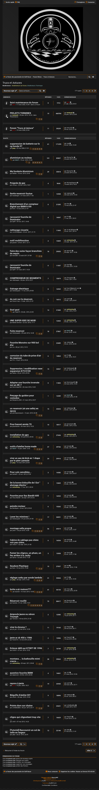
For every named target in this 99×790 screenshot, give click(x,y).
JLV (68, 672)
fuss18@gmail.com (73, 288)
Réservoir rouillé (18, 601)
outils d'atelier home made (23, 446)
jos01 (68, 299)
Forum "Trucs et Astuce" (22, 128)
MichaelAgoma (71, 183)
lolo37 (17, 160)
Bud (13, 568)
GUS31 (14, 650)
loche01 (14, 474)
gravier (14, 242)
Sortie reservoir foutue (21, 193)
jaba (13, 734)
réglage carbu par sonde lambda (26, 577)
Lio (13, 347)
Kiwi (13, 208)
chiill (13, 721)
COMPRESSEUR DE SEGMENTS (25, 278)
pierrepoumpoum (17, 413)
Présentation (14, 117)
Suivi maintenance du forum (24, 102)
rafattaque (15, 280)
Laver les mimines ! (19, 517)
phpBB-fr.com (53, 783)
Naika (14, 373)
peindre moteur (17, 506)
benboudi (15, 115)
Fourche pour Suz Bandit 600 (24, 495)
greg (13, 148)
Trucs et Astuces (12, 82)
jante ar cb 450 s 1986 (21, 638)
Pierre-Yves (16, 301)
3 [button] (89, 91)
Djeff (13, 221)
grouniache (15, 426)
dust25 (17, 591)
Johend (69, 342)
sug (68, 143)
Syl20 (68, 540)
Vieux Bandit (16, 498)
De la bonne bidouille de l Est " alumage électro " (25, 483)
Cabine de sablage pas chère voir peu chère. (24, 541)
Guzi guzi (14, 310)
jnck (13, 130)
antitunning (70, 240)
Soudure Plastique (19, 566)
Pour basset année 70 (21, 424)
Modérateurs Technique (35, 85)
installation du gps (19, 435)
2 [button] (86, 91)
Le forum (37, 104)
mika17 (14, 544)
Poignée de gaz (17, 183)
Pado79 (17, 312)
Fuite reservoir (17, 331)
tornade (69, 446)
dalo (13, 104)
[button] (95, 90)
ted (68, 565)
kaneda (14, 603)
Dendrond (70, 600)
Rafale (14, 173)
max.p (69, 589)
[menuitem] (17, 2)
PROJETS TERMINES (20, 113)
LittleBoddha (16, 708)
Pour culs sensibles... (21, 472)
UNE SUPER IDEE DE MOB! (23, 320)
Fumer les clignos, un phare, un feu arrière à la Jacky (25, 554)
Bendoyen (15, 508)
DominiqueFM (16, 387)
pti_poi (14, 629)
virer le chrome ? (18, 627)
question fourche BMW (21, 673)
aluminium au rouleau (21, 158)
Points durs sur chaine (21, 705)
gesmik (69, 251)
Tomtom (15, 619)
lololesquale (16, 291)
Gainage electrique (19, 288)
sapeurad (70, 193)
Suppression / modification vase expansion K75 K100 (26, 369)
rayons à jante (17, 683)
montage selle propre (20, 528)
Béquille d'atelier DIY (20, 695)
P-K (68, 217)
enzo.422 (69, 128)
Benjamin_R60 (17, 400)
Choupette (70, 278)
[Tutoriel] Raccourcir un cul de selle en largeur (25, 731)
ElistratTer (70, 157)
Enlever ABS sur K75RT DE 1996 (26, 648)
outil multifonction (19, 240)
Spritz (14, 557)
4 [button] (92, 91)
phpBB (44, 780)
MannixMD (55, 777)
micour (14, 185)
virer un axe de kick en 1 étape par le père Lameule (25, 459)
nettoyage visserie (19, 230)
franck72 (15, 640)
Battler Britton (17, 322)
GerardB (15, 255)
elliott (14, 697)
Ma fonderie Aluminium (22, 171)
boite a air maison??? (20, 589)
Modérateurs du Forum (19, 85)
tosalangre (15, 195)
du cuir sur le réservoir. (21, 299)
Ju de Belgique (17, 232)
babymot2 (15, 675)
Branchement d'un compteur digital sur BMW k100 (24, 205)
